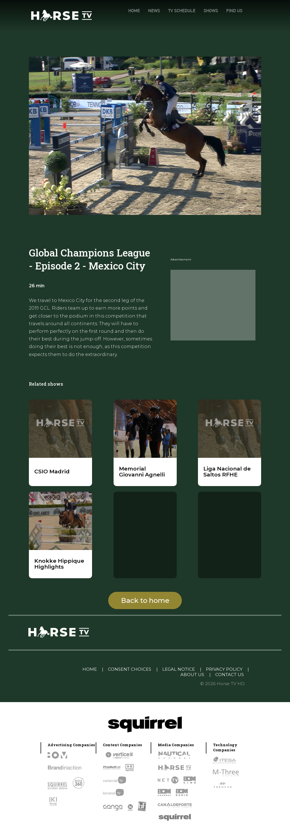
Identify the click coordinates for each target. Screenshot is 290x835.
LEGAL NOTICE (178, 669)
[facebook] (241, 22)
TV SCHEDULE (181, 10)
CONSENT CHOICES (129, 669)
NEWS (154, 10)
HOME (134, 10)
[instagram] (218, 22)
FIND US (234, 10)
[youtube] (260, 633)
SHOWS (211, 10)
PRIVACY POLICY (224, 669)
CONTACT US (229, 674)
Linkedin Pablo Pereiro (49, 669)
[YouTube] (252, 22)
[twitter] (230, 22)
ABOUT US (192, 674)
